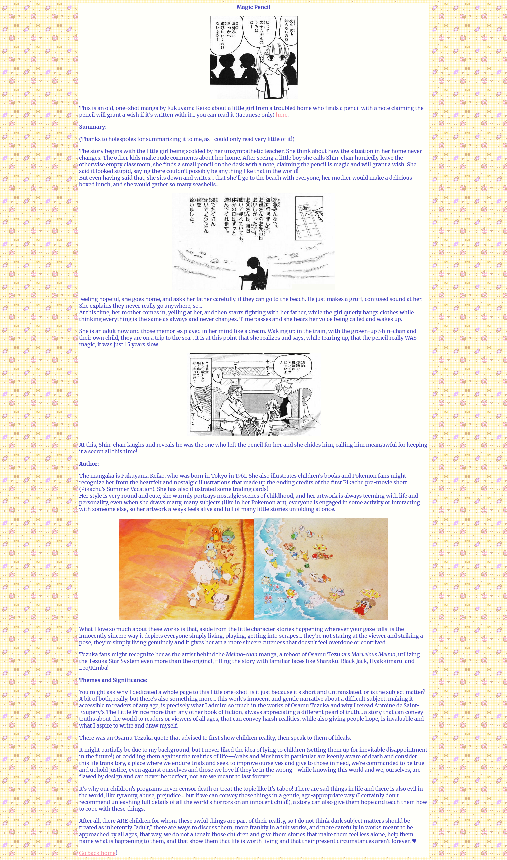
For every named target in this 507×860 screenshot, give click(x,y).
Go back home (97, 853)
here (281, 114)
